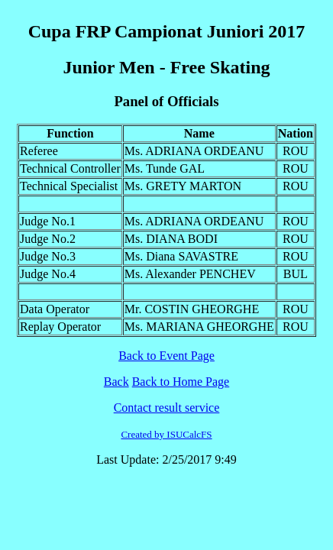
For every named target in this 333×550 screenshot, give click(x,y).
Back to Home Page (181, 381)
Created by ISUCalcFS (166, 434)
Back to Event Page (166, 355)
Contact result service (167, 407)
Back (116, 381)
